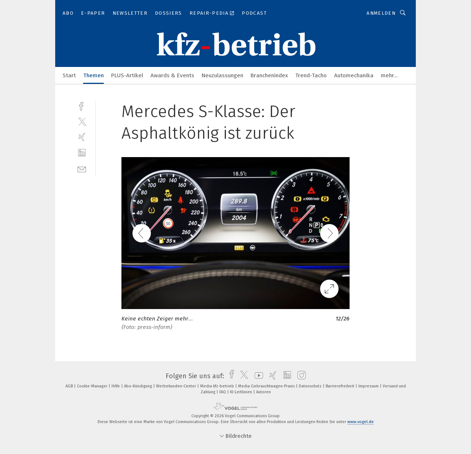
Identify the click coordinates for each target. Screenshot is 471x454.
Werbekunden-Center (176, 386)
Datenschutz (311, 386)
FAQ (223, 392)
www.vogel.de (360, 421)
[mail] (81, 168)
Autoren (263, 392)
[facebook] (81, 105)
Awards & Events (172, 75)
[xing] (81, 137)
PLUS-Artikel (127, 75)
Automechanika (353, 75)
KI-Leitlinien (241, 392)
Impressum (369, 386)
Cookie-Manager (93, 386)
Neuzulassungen (222, 75)
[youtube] (257, 376)
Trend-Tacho (311, 75)
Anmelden (381, 13)
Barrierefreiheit (340, 386)
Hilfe (116, 386)
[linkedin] (81, 152)
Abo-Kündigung (138, 386)
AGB (69, 386)
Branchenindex (269, 75)
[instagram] (300, 376)
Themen (93, 75)
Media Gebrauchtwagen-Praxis (267, 386)
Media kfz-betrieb (217, 386)
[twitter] (81, 121)
